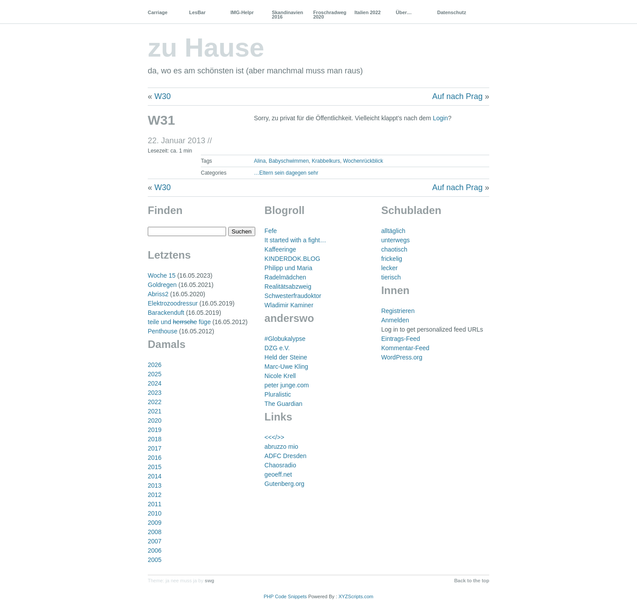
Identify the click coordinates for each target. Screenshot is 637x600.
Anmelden (395, 320)
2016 (154, 457)
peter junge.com (287, 385)
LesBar (197, 12)
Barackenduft (166, 312)
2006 (154, 550)
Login (440, 118)
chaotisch (394, 249)
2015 (154, 466)
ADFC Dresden (286, 455)
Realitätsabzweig (288, 286)
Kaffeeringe (280, 249)
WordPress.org (401, 357)
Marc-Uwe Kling (286, 366)
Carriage (158, 12)
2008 (154, 531)
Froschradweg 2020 (329, 14)
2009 (154, 522)
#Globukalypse (285, 338)
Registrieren (397, 310)
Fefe (271, 230)
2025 (154, 374)
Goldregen (162, 284)
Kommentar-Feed (405, 348)
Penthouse (162, 331)
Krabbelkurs (326, 161)
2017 (154, 448)
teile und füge (179, 321)
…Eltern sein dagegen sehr (286, 173)
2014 (154, 476)
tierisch (391, 277)
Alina (260, 161)
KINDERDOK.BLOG (292, 258)
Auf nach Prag (457, 96)
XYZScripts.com (355, 596)
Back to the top (471, 580)
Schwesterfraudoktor (293, 295)
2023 (154, 392)
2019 (154, 429)
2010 (154, 513)
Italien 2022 (367, 12)
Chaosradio (280, 465)
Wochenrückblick (363, 161)
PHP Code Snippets (285, 596)
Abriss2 (158, 294)
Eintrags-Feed (400, 338)
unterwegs (395, 240)
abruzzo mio (281, 446)
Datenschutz (451, 12)
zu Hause (206, 47)
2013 (154, 485)
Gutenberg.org (284, 483)
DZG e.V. (277, 348)
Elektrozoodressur (173, 303)
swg (209, 580)
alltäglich (393, 230)
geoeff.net (278, 474)
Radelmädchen (285, 277)
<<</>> (274, 437)
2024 (154, 383)
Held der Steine (286, 357)
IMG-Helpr (242, 12)
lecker (389, 267)
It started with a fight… (295, 240)
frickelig (391, 258)
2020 (154, 420)
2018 (154, 439)
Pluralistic (278, 394)
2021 (154, 411)
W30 (162, 96)
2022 (154, 401)
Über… (404, 12)
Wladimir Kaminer (289, 305)
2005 (154, 559)
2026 (154, 364)
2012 (154, 494)
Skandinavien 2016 (287, 14)
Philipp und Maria (288, 267)
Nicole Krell (280, 375)
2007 (154, 541)
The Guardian (284, 403)
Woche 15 (162, 275)
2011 (154, 504)
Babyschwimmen (289, 161)
